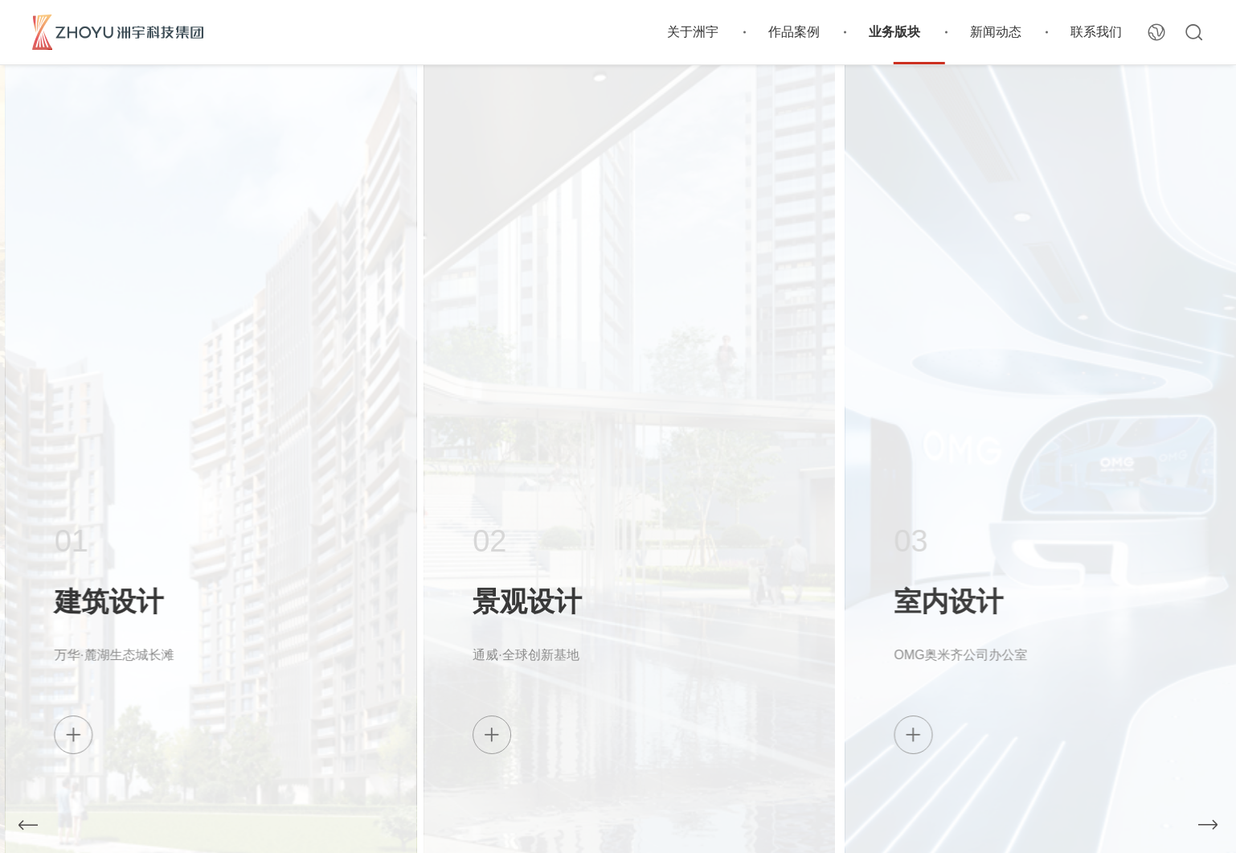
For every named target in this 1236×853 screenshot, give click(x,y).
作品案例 (794, 32)
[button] (28, 825)
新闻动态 (995, 32)
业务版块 (894, 32)
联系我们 (1096, 32)
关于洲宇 (692, 32)
